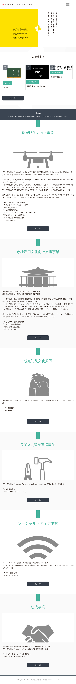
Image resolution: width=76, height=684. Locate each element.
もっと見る (13, 98)
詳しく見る (38, 228)
